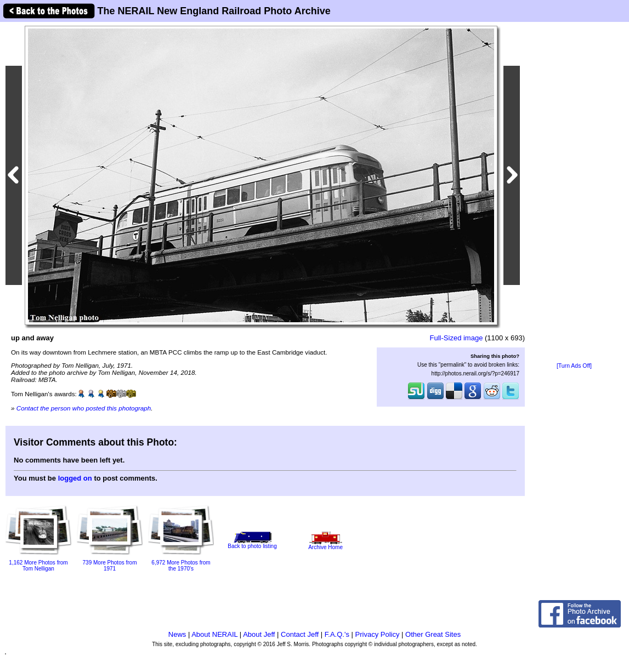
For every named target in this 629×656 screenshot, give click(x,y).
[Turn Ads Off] (574, 366)
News (177, 634)
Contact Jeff (300, 634)
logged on (75, 478)
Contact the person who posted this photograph (83, 408)
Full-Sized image (456, 338)
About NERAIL (214, 634)
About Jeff (259, 634)
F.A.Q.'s (337, 634)
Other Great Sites (433, 634)
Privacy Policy (377, 634)
